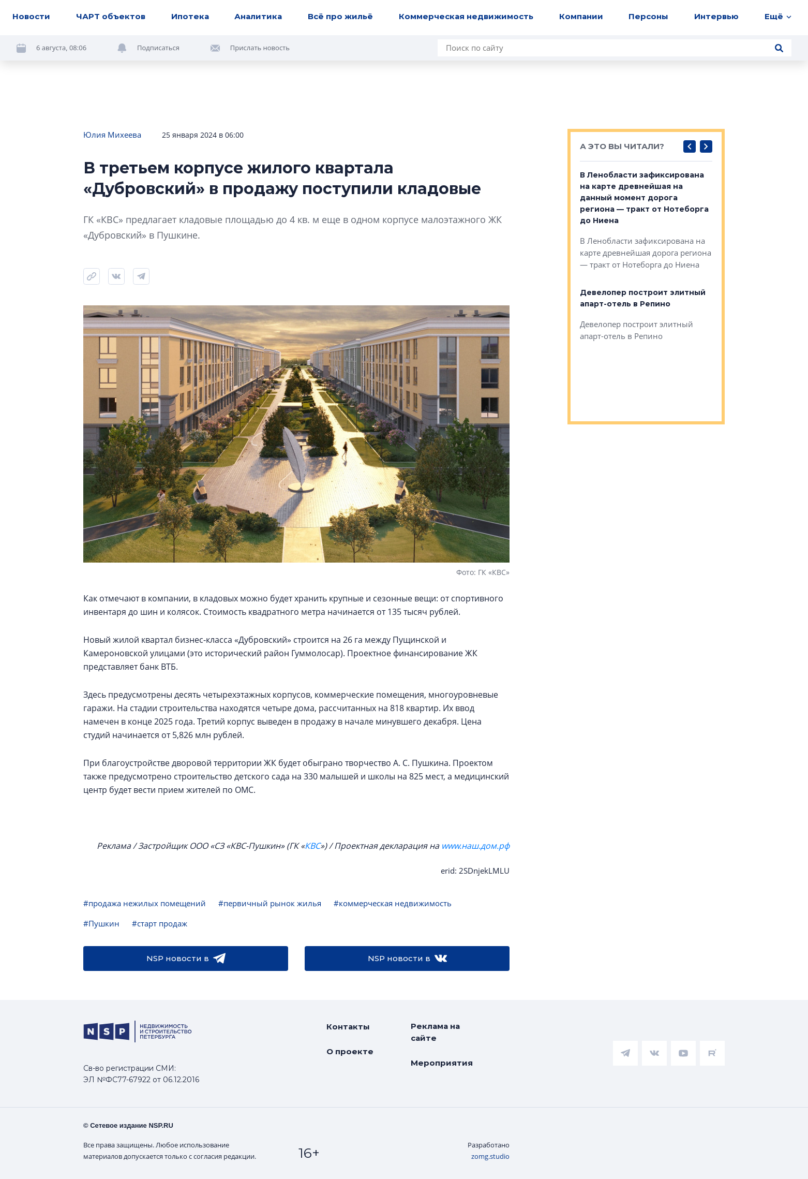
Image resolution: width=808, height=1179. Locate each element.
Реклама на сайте (435, 1032)
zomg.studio (490, 1156)
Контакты (348, 1026)
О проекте (349, 1051)
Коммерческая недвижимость (466, 16)
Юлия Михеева (112, 134)
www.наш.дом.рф (475, 845)
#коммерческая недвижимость (393, 903)
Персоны (648, 16)
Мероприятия (442, 1063)
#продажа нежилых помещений (144, 903)
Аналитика (258, 16)
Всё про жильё (340, 16)
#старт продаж (159, 923)
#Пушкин (101, 923)
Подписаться (158, 47)
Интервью (716, 16)
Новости (31, 16)
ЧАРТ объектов (110, 16)
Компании (581, 16)
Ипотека (190, 16)
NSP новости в (186, 958)
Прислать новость (260, 47)
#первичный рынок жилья (269, 903)
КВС (312, 845)
